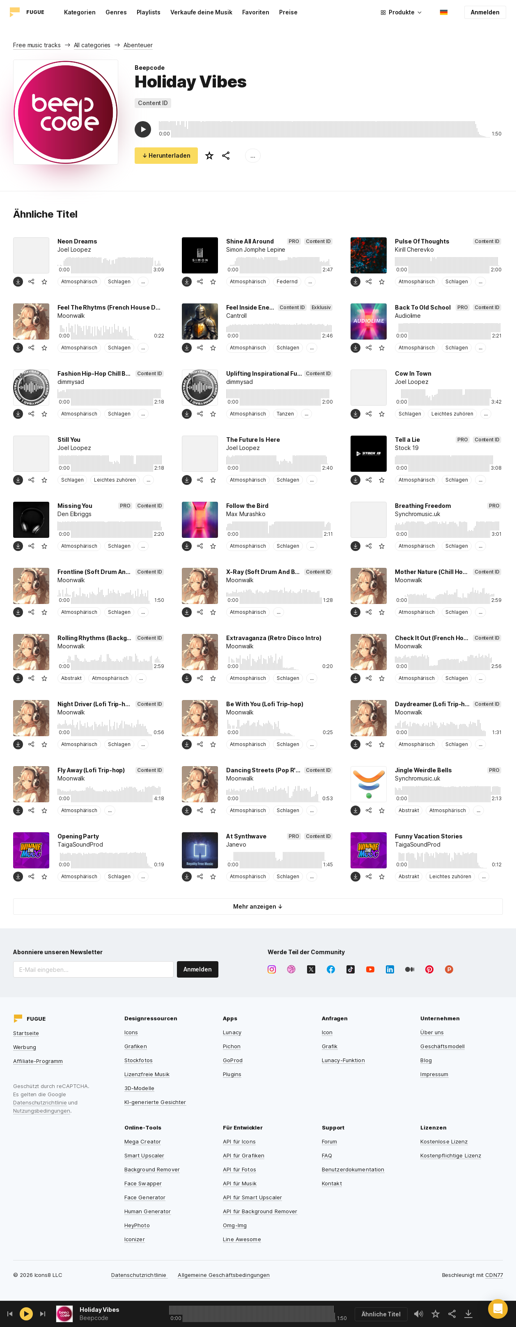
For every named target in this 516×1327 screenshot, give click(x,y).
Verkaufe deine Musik (201, 12)
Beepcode (149, 67)
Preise (288, 12)
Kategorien (80, 12)
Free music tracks (37, 44)
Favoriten (255, 12)
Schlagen (119, 281)
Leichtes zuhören (452, 414)
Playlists (149, 12)
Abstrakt (71, 678)
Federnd (287, 281)
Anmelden (485, 12)
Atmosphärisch (79, 281)
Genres (116, 12)
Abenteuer (138, 44)
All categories (92, 44)
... (252, 155)
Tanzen (285, 414)
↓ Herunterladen (166, 155)
